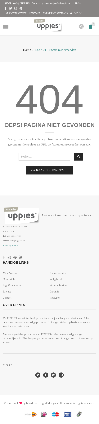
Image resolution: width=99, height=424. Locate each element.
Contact (34, 13)
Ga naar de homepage (49, 170)
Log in (78, 13)
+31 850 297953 (14, 236)
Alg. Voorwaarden (13, 285)
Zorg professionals (55, 13)
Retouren (55, 297)
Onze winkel (9, 279)
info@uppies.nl (17, 240)
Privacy (7, 291)
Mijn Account (10, 273)
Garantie (54, 291)
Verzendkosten (58, 285)
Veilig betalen (57, 279)
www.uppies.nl (11, 245)
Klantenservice (16, 13)
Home (27, 49)
